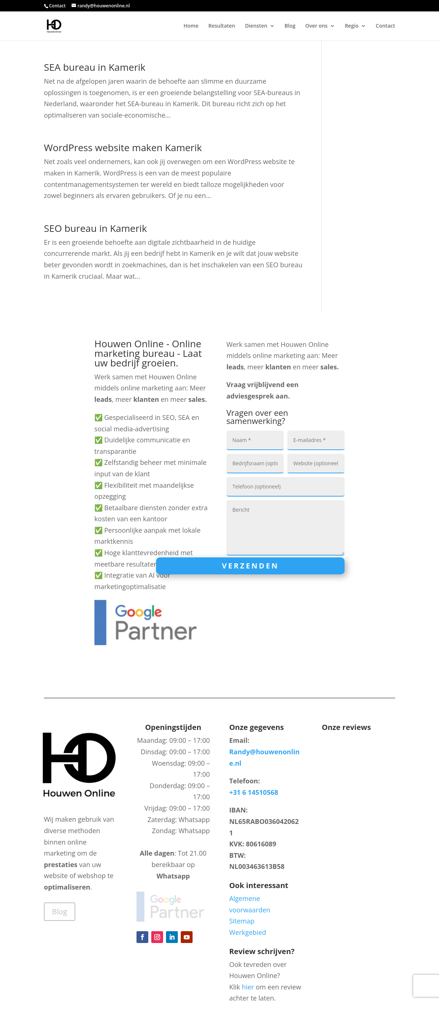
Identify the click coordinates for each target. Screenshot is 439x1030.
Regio (352, 26)
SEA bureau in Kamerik (94, 67)
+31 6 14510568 (253, 792)
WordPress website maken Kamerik (123, 147)
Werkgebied (247, 932)
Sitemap (242, 920)
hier (248, 986)
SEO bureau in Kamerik (95, 228)
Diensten (256, 26)
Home (191, 26)
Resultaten (221, 26)
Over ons (316, 26)
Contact (57, 6)
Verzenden (250, 566)
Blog (289, 26)
